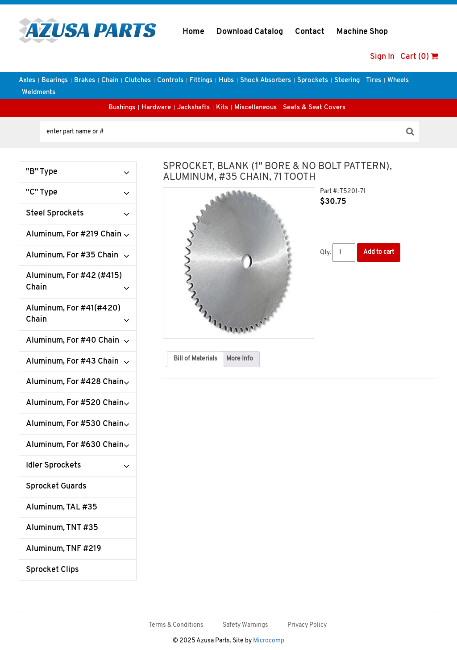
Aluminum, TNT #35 (62, 528)
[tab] (195, 359)
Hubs (226, 80)
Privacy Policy (307, 625)
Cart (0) (419, 57)
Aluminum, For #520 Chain (75, 403)
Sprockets (312, 80)
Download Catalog (249, 32)
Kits (222, 107)
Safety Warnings (245, 625)
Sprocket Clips (52, 570)
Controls (170, 80)
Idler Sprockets (53, 465)
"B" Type (42, 172)
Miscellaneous (255, 107)
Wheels (398, 80)
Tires (373, 80)
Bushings (121, 107)
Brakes (84, 80)
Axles (27, 80)
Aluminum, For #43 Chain (72, 361)
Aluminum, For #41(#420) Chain (73, 314)
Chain (109, 80)
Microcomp (268, 641)
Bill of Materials (195, 359)
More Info (239, 359)
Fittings (201, 80)
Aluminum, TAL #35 (61, 507)
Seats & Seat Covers (314, 107)
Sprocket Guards (56, 486)
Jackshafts (193, 107)
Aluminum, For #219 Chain (73, 234)
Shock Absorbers (265, 80)
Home (193, 32)
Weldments (38, 92)
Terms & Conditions (176, 625)
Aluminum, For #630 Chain (75, 445)
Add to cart (378, 252)
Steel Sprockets (55, 213)
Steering (347, 80)
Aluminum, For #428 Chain (75, 382)
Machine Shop (362, 32)
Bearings (55, 80)
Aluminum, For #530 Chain (75, 424)
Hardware (156, 107)
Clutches (138, 80)
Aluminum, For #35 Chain (72, 255)
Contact (309, 32)
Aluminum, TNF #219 (63, 549)
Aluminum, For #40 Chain (72, 340)
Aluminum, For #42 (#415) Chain (74, 282)
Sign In (382, 57)
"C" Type (42, 192)
